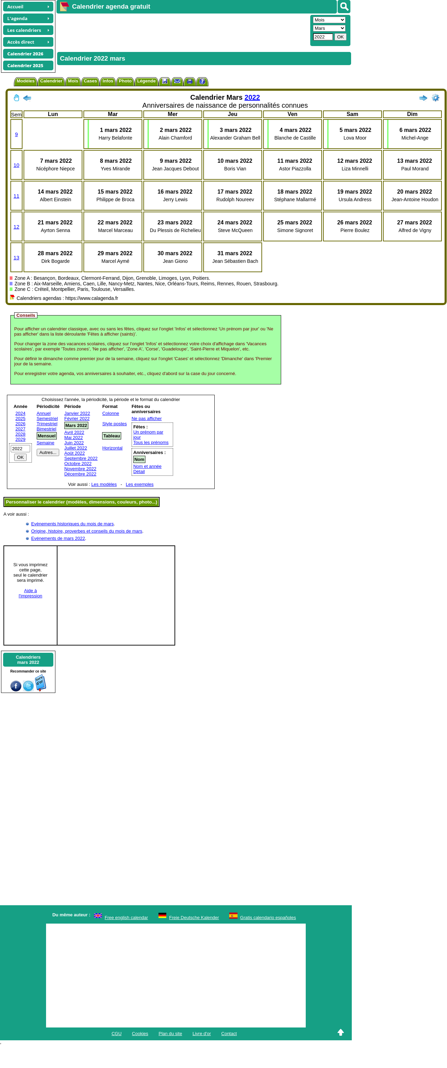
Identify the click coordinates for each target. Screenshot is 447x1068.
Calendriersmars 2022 (28, 660)
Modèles (26, 80)
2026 (21, 423)
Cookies (140, 1033)
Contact (229, 1033)
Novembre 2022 (80, 468)
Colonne (110, 413)
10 (16, 165)
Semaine (45, 442)
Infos (107, 80)
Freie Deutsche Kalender (194, 917)
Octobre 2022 (78, 463)
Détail (139, 471)
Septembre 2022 (81, 458)
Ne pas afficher (147, 418)
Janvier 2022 (77, 413)
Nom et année (147, 466)
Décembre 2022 (80, 474)
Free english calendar (126, 917)
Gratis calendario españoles (268, 917)
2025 (21, 418)
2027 (21, 428)
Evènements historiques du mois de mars (72, 523)
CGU (116, 1033)
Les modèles (104, 484)
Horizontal (112, 448)
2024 (21, 413)
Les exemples (139, 484)
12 (16, 227)
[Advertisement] (157, 29)
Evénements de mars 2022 (58, 538)
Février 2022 (77, 418)
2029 (21, 439)
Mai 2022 (73, 437)
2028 (21, 434)
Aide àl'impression (30, 593)
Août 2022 (74, 453)
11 (16, 196)
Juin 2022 (74, 442)
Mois (73, 80)
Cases (90, 80)
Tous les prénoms (151, 442)
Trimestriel (47, 423)
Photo (125, 80)
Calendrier (51, 80)
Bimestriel (46, 428)
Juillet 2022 (75, 448)
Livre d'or (202, 1033)
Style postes (114, 423)
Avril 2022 (74, 432)
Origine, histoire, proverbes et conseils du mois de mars (86, 531)
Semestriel (47, 418)
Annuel (44, 413)
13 (16, 257)
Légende (146, 80)
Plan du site (170, 1033)
